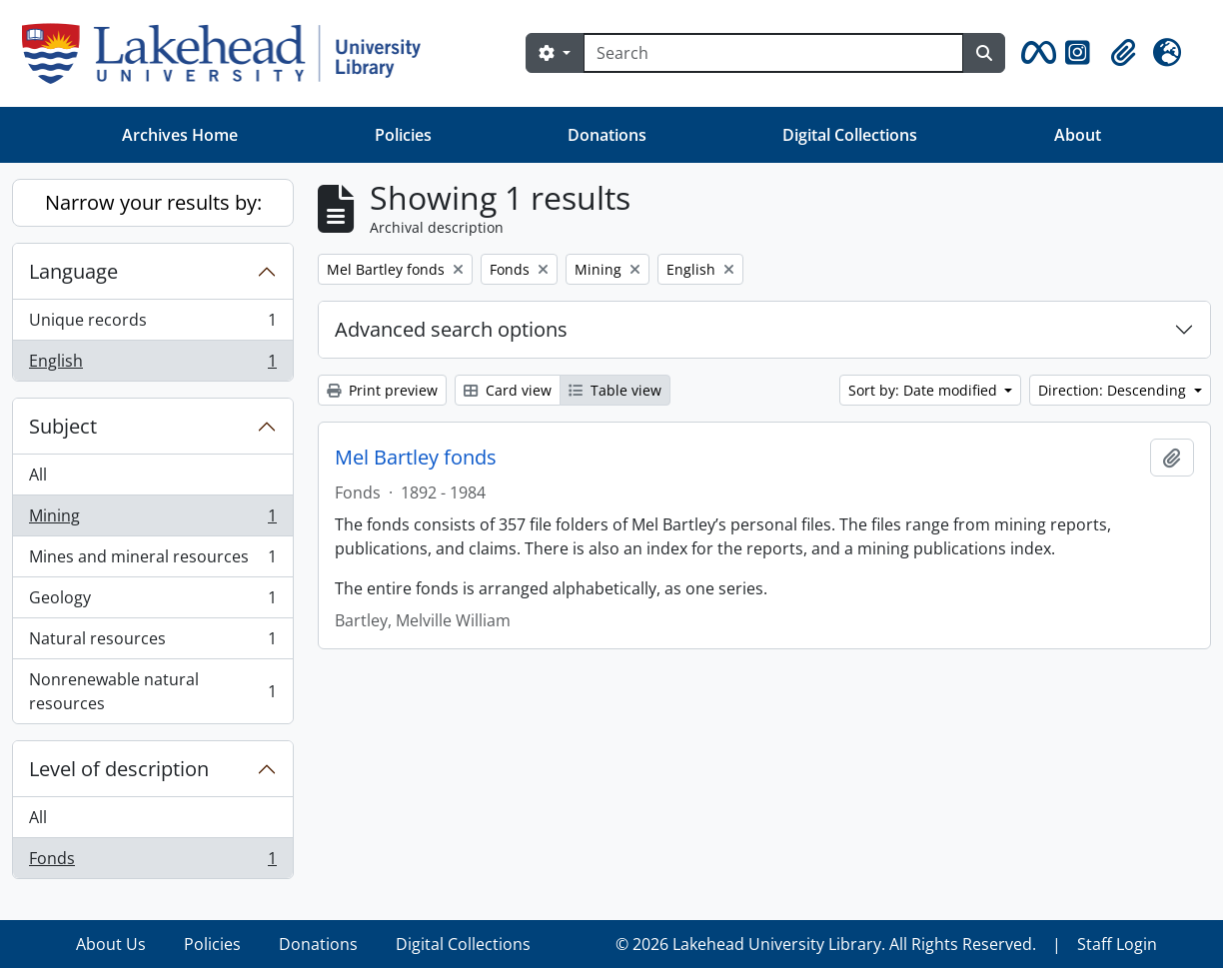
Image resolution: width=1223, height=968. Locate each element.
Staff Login (1117, 944)
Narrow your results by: (153, 202)
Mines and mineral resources (152, 560)
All (38, 474)
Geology (152, 601)
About (1077, 135)
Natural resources (152, 642)
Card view (508, 390)
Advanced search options (451, 329)
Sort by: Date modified (924, 390)
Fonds (152, 862)
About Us (111, 944)
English (152, 365)
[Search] (773, 53)
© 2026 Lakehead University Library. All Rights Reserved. (825, 944)
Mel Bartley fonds (416, 458)
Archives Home (180, 135)
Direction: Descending (1114, 390)
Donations (607, 135)
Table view (615, 390)
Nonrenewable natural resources (152, 691)
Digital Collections (849, 135)
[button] (1035, 53)
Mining (152, 519)
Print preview (382, 390)
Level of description (119, 768)
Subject (63, 426)
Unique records (152, 324)
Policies (403, 135)
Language (73, 271)
